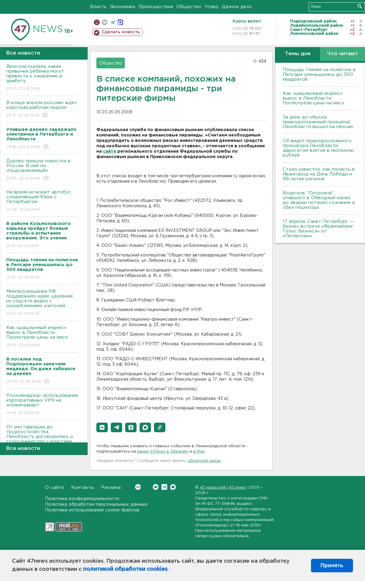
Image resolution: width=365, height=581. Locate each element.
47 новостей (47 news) (223, 487)
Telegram (164, 487)
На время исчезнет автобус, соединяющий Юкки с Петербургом (42, 201)
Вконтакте (138, 487)
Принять (332, 565)
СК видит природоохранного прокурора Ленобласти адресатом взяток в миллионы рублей (318, 148)
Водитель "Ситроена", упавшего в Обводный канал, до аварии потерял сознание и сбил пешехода (319, 200)
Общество (188, 7)
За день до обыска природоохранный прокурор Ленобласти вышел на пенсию (318, 122)
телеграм (112, 22)
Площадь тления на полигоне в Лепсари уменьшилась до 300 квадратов (319, 74)
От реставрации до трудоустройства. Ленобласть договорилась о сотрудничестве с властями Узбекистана (42, 441)
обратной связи (204, 461)
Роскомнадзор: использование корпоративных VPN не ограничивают (42, 404)
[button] (102, 427)
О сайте (54, 488)
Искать (359, 6)
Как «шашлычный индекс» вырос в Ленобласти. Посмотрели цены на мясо (42, 337)
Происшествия (155, 7)
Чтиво (211, 7)
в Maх (199, 451)
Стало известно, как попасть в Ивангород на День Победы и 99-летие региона (319, 174)
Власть (98, 7)
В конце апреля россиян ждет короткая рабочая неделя (42, 109)
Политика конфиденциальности (82, 499)
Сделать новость (121, 32)
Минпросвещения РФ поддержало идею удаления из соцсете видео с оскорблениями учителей (42, 302)
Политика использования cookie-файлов (92, 510)
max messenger (120, 22)
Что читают (342, 54)
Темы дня (297, 54)
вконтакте (104, 22)
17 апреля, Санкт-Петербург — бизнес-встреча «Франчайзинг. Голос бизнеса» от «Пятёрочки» (318, 229)
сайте (109, 151)
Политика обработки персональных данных (96, 504)
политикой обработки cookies (125, 569)
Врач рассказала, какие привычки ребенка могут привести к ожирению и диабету (42, 77)
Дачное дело (237, 7)
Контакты (82, 488)
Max (173, 487)
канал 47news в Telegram (163, 451)
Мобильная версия (97, 22)
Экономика (122, 7)
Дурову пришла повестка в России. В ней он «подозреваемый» (42, 170)
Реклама (111, 488)
